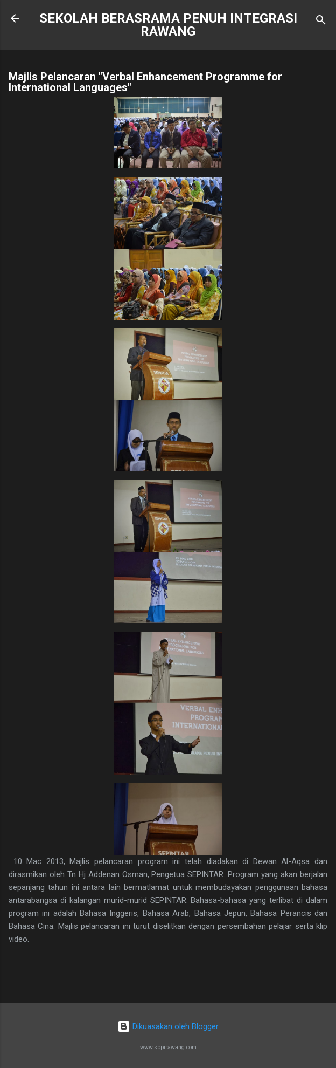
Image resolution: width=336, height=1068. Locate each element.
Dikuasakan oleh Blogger (168, 1026)
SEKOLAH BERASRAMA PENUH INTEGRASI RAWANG (168, 25)
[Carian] (320, 21)
